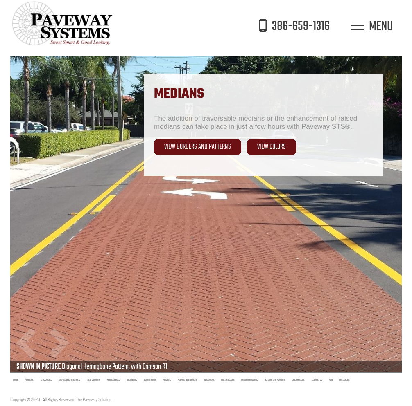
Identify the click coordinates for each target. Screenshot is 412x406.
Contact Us (317, 379)
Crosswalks (46, 379)
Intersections (93, 379)
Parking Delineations (187, 379)
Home (15, 379)
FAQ (331, 379)
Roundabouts (113, 379)
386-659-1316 (291, 26)
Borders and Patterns (275, 379)
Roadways (209, 379)
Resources (344, 379)
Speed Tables (150, 379)
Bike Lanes (132, 379)
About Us (29, 379)
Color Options (298, 379)
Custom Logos (228, 379)
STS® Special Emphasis (69, 379)
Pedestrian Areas (249, 379)
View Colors (271, 147)
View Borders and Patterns (197, 147)
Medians (167, 379)
